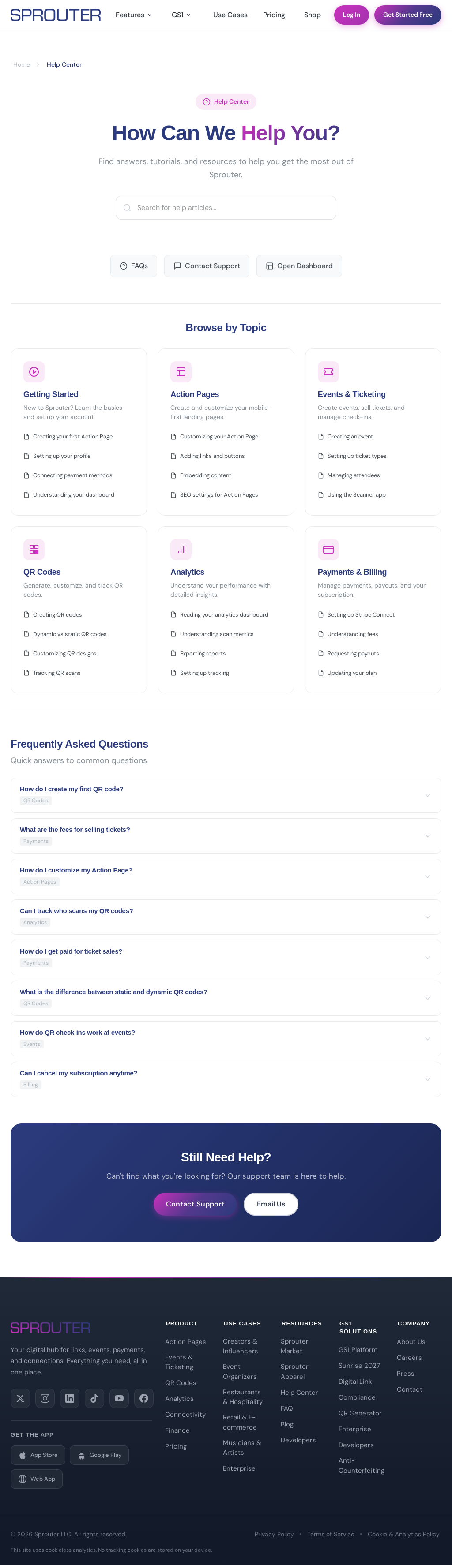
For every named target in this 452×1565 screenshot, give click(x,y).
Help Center (299, 1392)
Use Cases (229, 17)
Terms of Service (330, 1534)
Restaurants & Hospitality (243, 1397)
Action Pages (185, 1341)
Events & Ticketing (179, 1362)
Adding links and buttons (207, 456)
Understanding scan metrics (212, 634)
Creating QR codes (52, 614)
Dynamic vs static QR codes (65, 634)
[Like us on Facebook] (144, 1398)
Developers (298, 1440)
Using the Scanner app (352, 494)
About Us (411, 1341)
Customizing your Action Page (214, 436)
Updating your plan (347, 673)
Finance (177, 1430)
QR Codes (180, 1382)
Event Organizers (240, 1371)
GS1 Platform (358, 1349)
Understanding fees (348, 634)
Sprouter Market (295, 1346)
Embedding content (200, 475)
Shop (312, 17)
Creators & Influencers (240, 1346)
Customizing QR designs (60, 653)
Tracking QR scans (52, 673)
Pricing (274, 17)
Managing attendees (349, 475)
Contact (409, 1389)
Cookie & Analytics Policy (404, 1534)
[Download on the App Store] (38, 1455)
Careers (409, 1357)
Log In (351, 17)
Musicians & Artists (242, 1447)
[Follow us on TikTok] (94, 1398)
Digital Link (355, 1381)
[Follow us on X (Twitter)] (20, 1398)
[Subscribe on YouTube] (119, 1398)
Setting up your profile (56, 456)
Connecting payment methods (68, 475)
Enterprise (239, 1468)
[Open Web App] (37, 1479)
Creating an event (345, 436)
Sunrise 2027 (359, 1365)
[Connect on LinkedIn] (69, 1398)
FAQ (287, 1408)
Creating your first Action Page (68, 436)
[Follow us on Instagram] (45, 1398)
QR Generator (360, 1413)
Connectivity (185, 1414)
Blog (287, 1424)
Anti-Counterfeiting (361, 1465)
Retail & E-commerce (240, 1422)
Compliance (357, 1397)
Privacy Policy (274, 1534)
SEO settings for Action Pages (214, 494)
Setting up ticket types (352, 456)
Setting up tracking (199, 673)
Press (405, 1373)
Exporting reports (198, 653)
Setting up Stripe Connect (356, 614)
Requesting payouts (348, 653)
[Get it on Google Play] (99, 1455)
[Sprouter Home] (56, 17)
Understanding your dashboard (68, 494)
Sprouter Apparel (295, 1371)
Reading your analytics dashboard (219, 614)
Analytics (179, 1398)
